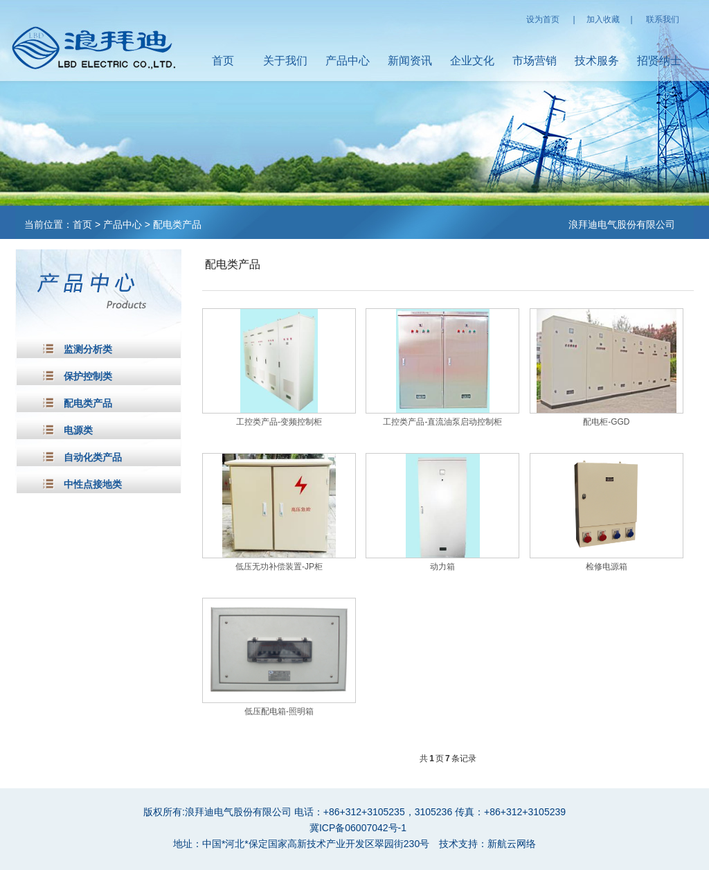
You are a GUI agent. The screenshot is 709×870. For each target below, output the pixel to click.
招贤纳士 (659, 60)
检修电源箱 (606, 566)
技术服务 (597, 60)
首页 (223, 60)
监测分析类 (88, 349)
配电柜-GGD (606, 422)
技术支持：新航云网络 (487, 843)
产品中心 (347, 60)
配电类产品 (177, 224)
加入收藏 (603, 19)
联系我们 (662, 19)
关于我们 (285, 60)
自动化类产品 (93, 457)
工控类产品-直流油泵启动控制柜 (442, 422)
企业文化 (472, 60)
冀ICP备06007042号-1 (357, 827)
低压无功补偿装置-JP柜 (279, 566)
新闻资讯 (410, 60)
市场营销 (534, 60)
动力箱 (442, 566)
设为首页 (542, 19)
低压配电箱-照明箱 (279, 711)
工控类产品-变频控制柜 (279, 422)
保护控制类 (88, 376)
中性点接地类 (93, 484)
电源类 (78, 430)
